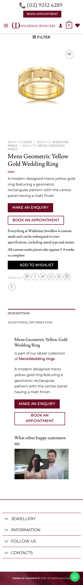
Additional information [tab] (30, 322)
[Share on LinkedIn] (67, 276)
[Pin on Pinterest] (59, 276)
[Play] (41, 464)
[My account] (60, 25)
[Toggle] (6, 519)
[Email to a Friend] (51, 276)
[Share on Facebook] (35, 276)
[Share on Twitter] (43, 276)
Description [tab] (19, 313)
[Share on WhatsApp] (27, 276)
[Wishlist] (77, 25)
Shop (27, 142)
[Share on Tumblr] (11, 286)
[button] (6, 25)
